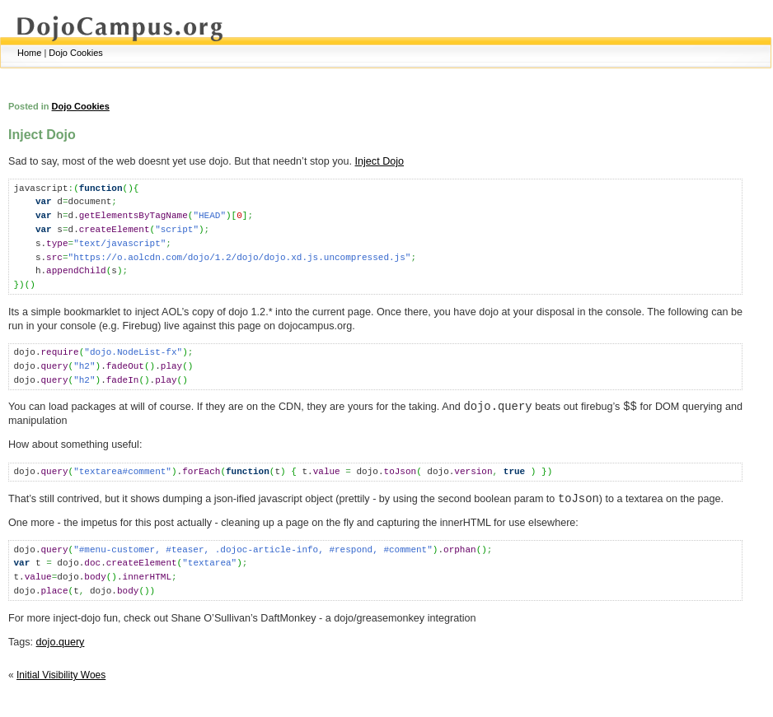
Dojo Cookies (75, 53)
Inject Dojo (380, 161)
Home (29, 53)
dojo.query (60, 642)
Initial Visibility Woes (60, 675)
